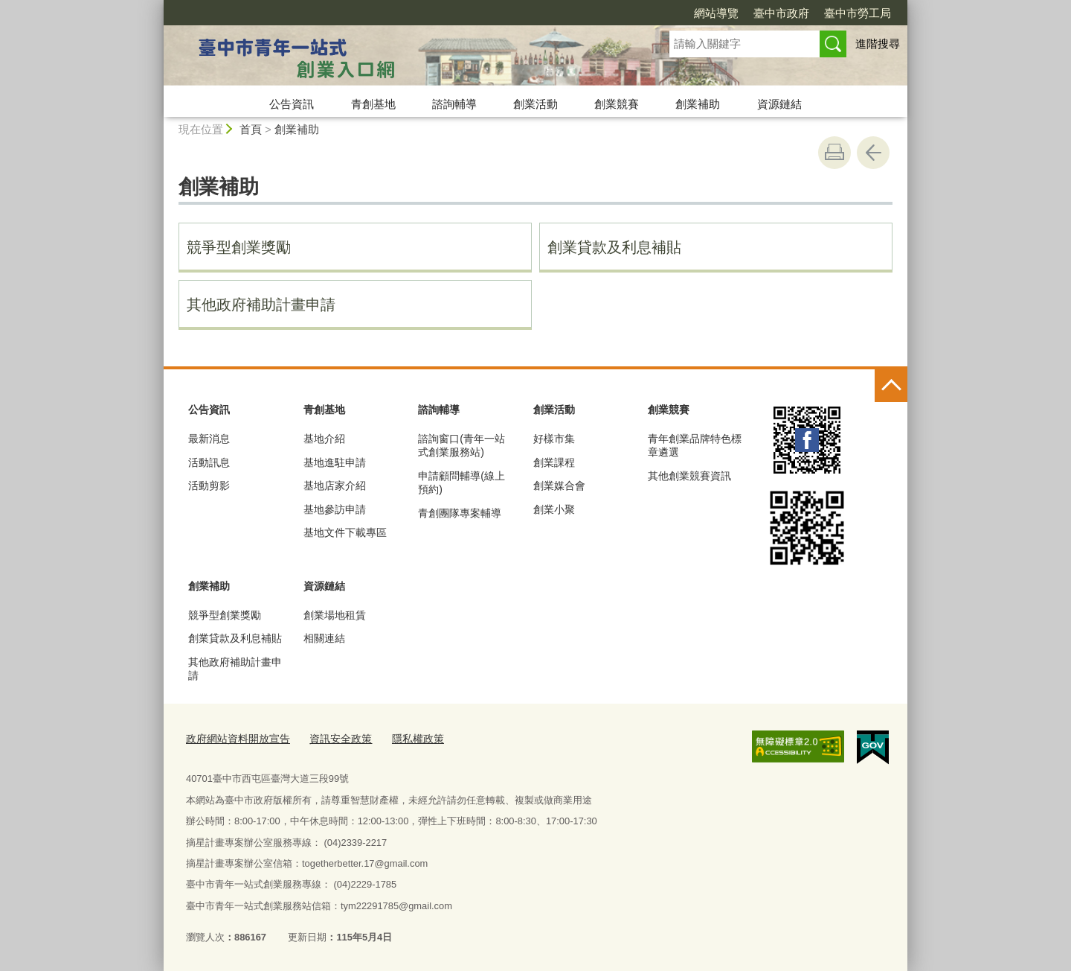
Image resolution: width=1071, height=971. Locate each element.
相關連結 (324, 638)
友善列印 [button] (834, 152)
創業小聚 (554, 509)
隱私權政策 (404, 737)
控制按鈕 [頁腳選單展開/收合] (891, 385)
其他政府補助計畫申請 (261, 304)
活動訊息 (209, 462)
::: (157, 6)
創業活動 (535, 104)
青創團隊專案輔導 (459, 513)
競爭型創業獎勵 (239, 247)
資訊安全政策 (331, 737)
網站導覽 (716, 13)
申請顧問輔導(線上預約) (461, 482)
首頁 (250, 129)
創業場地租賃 (334, 615)
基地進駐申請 (334, 462)
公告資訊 (291, 104)
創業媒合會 (559, 485)
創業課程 (554, 462)
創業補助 (697, 104)
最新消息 (209, 439)
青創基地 (373, 104)
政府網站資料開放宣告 (234, 737)
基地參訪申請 (334, 509)
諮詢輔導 (454, 104)
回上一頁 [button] (873, 152)
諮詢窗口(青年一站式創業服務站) (461, 445)
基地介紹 (324, 439)
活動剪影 (209, 485)
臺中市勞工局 (857, 13)
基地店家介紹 (334, 485)
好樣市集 (554, 439)
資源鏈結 (779, 104)
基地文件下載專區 (345, 532)
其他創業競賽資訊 (689, 476)
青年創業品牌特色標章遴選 (695, 445)
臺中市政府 (781, 13)
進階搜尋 (877, 43)
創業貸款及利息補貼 (614, 247)
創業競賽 (616, 104)
